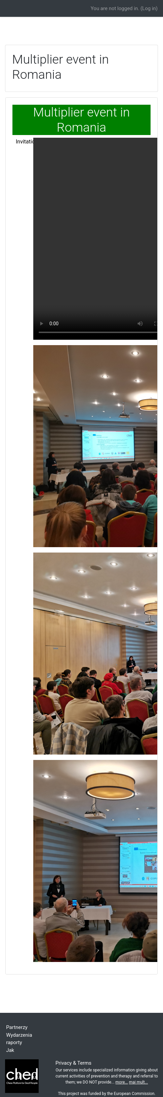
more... (122, 1082)
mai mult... (138, 1082)
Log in (149, 8)
